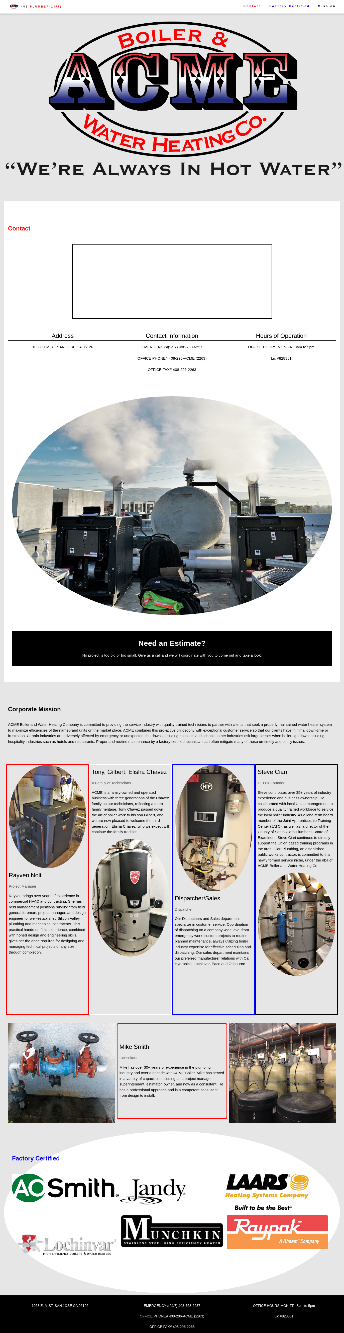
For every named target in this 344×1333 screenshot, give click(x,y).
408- (35, 7)
